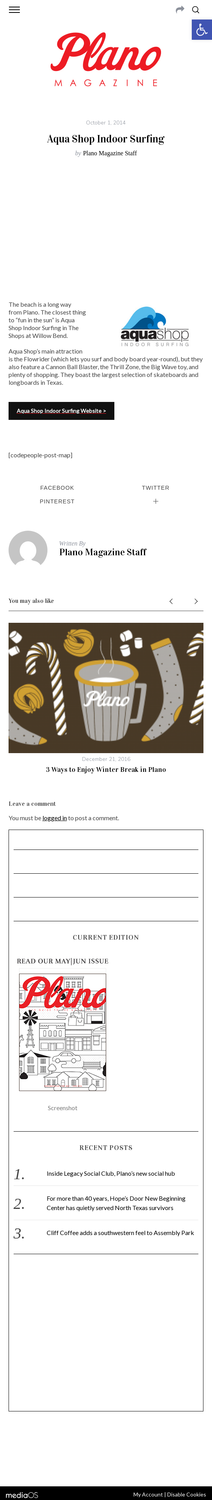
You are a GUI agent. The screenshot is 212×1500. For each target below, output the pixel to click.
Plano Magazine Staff (110, 153)
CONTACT (41, 1439)
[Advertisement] (106, 1336)
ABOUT (17, 1439)
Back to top (106, 1470)
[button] (202, 30)
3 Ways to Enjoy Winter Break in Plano (106, 769)
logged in (54, 817)
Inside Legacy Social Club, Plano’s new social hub (111, 1173)
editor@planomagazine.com (107, 1449)
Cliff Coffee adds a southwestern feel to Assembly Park (120, 1232)
